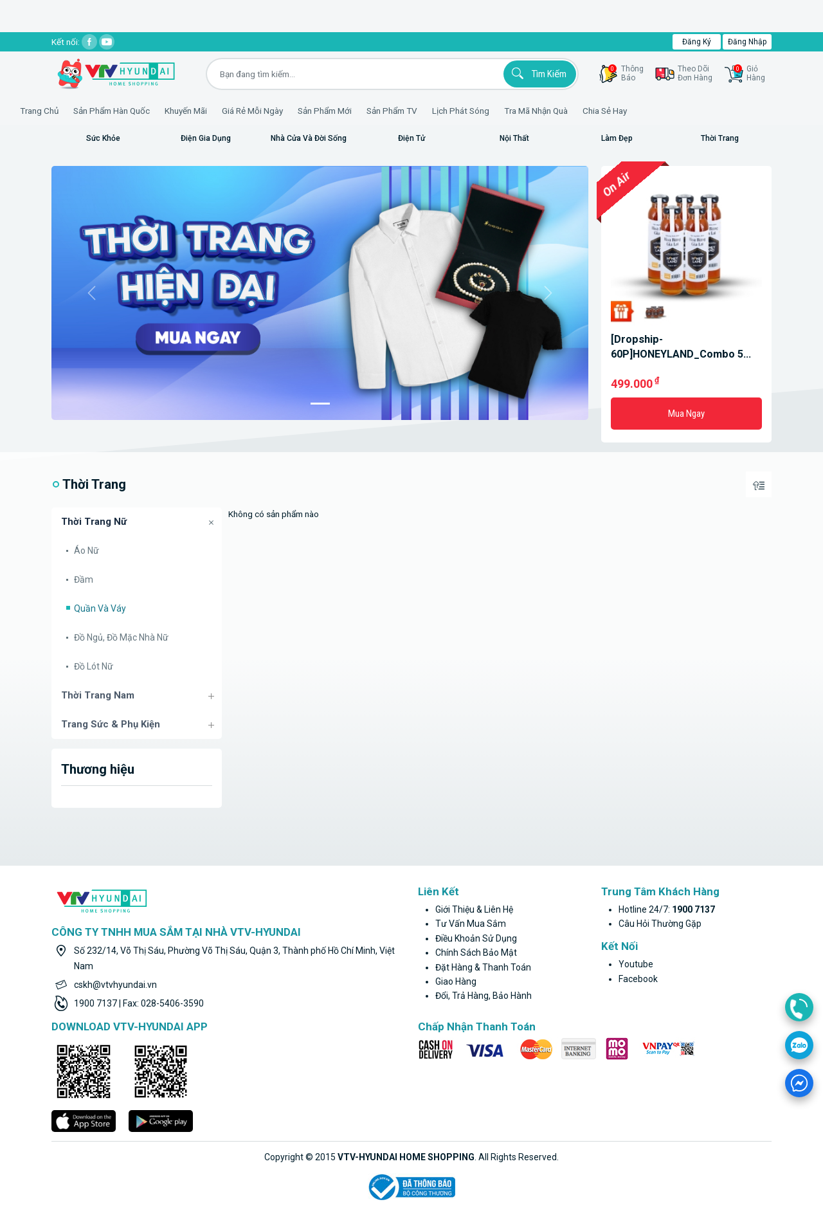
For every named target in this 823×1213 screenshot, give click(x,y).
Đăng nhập (747, 41)
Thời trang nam (97, 695)
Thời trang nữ (94, 521)
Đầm (83, 579)
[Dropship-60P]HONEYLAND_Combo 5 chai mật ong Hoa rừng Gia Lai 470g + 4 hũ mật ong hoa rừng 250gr (686, 347)
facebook (638, 979)
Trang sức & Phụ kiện (110, 724)
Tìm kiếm (537, 73)
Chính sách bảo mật (476, 952)
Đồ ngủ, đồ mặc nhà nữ (121, 637)
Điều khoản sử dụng (476, 938)
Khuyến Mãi (224, 110)
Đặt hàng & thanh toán (483, 967)
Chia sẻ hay (642, 110)
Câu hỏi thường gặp (660, 923)
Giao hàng (455, 981)
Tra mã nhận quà (574, 110)
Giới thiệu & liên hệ (474, 909)
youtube (636, 964)
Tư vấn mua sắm (470, 923)
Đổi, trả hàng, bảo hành (483, 995)
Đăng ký (696, 41)
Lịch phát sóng (498, 110)
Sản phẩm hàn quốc (149, 110)
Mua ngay (686, 413)
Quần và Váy (100, 608)
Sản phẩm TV (429, 110)
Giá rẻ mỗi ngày (290, 110)
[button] (91, 293)
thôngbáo (626, 73)
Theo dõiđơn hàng (695, 73)
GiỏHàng (749, 73)
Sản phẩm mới (363, 110)
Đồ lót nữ (93, 666)
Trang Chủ (77, 110)
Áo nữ (86, 550)
